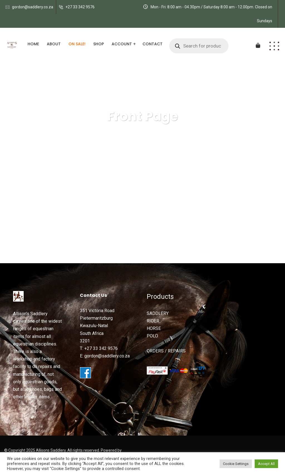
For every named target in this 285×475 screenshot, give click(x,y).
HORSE (154, 328)
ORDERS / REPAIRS (166, 351)
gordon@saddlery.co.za (32, 7)
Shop (98, 44)
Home (33, 44)
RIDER (153, 321)
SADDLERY (158, 313)
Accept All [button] (266, 464)
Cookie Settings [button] (236, 464)
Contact (152, 44)
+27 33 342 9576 (80, 7)
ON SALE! (76, 44)
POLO (152, 336)
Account (122, 44)
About (54, 44)
